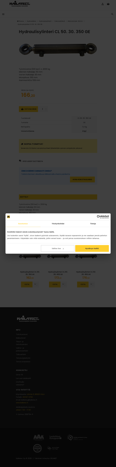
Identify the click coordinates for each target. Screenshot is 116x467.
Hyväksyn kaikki (92, 248)
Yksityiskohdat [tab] (58, 223)
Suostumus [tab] (23, 223)
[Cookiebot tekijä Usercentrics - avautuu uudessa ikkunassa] (98, 217)
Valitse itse (58, 248)
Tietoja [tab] (93, 223)
